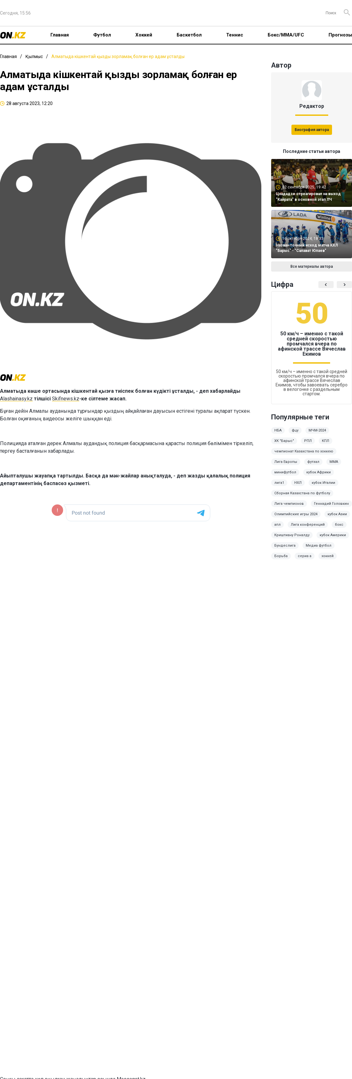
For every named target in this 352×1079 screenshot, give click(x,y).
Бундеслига (285, 545)
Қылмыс (34, 56)
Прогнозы (340, 35)
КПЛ (325, 441)
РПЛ (308, 441)
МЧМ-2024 (317, 430)
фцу (295, 430)
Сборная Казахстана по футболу (302, 493)
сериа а (304, 556)
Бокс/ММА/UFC (286, 35)
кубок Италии (323, 483)
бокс (339, 525)
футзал (313, 462)
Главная (59, 35)
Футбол (102, 35)
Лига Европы (285, 462)
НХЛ (298, 483)
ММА (333, 462)
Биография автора (312, 130)
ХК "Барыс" (284, 441)
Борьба (281, 556)
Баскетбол (189, 35)
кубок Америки (333, 535)
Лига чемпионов (289, 504)
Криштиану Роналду (292, 535)
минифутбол (285, 472)
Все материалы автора (311, 266)
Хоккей (143, 35)
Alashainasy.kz (16, 399)
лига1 (279, 483)
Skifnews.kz (65, 399)
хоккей (328, 556)
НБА (278, 430)
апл (277, 525)
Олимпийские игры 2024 (295, 514)
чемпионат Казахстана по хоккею (303, 451)
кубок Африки (318, 472)
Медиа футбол (318, 545)
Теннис (234, 35)
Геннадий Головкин (331, 504)
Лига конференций (308, 525)
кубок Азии (337, 514)
